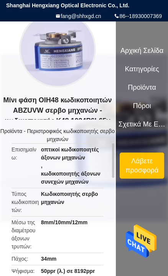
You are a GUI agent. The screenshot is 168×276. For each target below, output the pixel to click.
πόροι (142, 106)
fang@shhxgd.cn (81, 16)
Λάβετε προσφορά (141, 165)
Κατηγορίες (142, 69)
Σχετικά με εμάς (142, 124)
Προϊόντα (11, 131)
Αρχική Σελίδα (141, 50)
